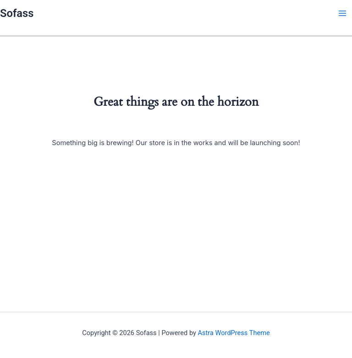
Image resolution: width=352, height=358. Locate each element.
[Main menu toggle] (342, 13)
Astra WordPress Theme (234, 333)
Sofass (16, 13)
